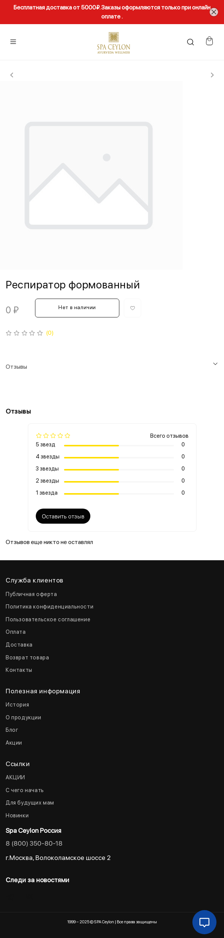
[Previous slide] (12, 75)
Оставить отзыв (63, 516)
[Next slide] (212, 75)
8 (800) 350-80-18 (34, 843)
